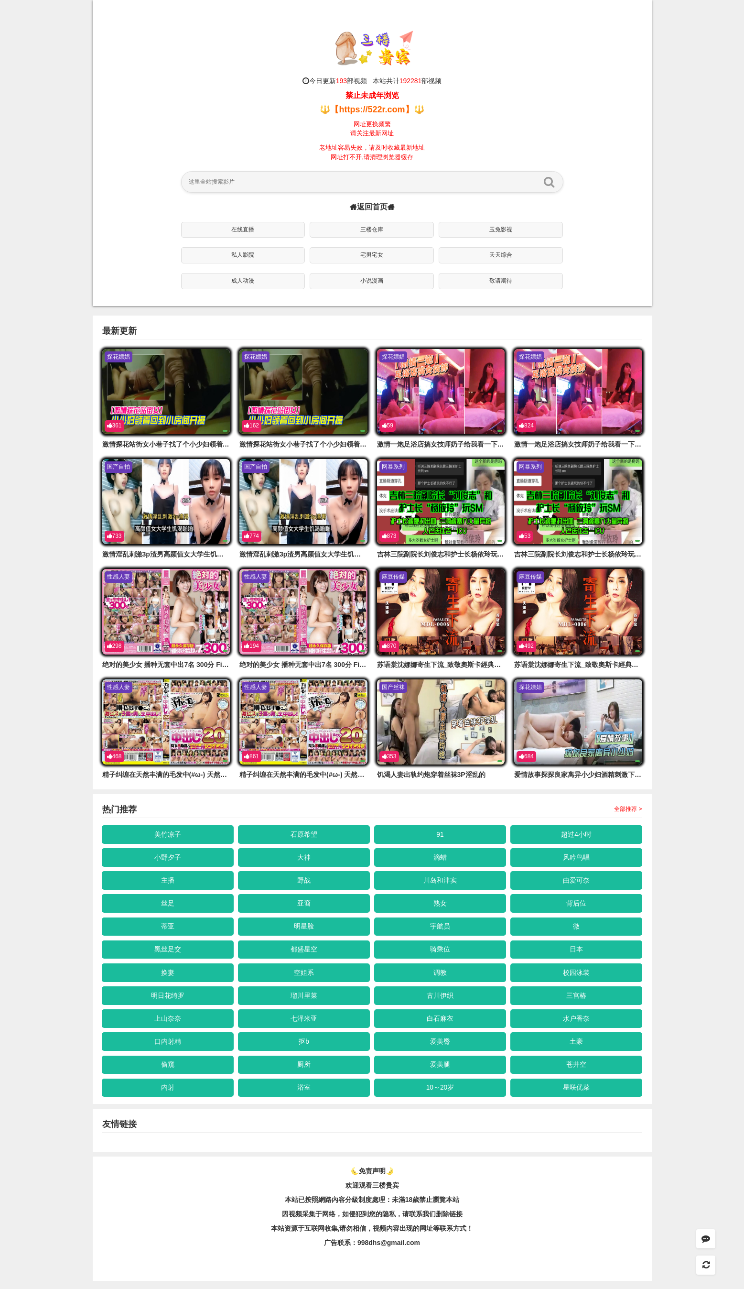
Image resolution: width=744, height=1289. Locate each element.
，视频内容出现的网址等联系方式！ (419, 1236)
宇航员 (440, 929)
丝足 (167, 905)
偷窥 (167, 1071)
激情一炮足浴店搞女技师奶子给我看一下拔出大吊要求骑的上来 (470, 444)
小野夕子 (167, 858)
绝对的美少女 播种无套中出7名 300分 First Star (174, 664)
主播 (167, 881)
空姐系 (304, 977)
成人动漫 (242, 280)
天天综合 (500, 254)
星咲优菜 (576, 1095)
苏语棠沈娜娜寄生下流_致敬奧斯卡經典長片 (442, 664)
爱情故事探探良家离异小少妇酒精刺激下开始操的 (587, 774)
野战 (304, 881)
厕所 (304, 1071)
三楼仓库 (371, 229)
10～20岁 (440, 1095)
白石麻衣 (440, 1024)
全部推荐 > (628, 809)
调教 (440, 977)
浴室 (304, 1095)
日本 (576, 953)
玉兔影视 (500, 229)
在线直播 (242, 229)
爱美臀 (440, 1048)
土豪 (576, 1048)
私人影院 (242, 254)
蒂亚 (167, 929)
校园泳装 (576, 977)
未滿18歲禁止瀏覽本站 (426, 1208)
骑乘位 (440, 953)
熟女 (440, 905)
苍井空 (576, 1071)
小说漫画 (371, 280)
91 (440, 834)
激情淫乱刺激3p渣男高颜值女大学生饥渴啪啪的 (173, 554)
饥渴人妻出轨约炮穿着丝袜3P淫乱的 (431, 774)
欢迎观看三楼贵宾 (372, 1193)
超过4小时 (576, 834)
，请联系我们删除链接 (429, 1222)
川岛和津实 (440, 881)
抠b (304, 1048)
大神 (304, 858)
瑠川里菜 (304, 1000)
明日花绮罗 (167, 1000)
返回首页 (372, 207)
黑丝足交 (167, 953)
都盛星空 (304, 953)
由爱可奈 (576, 881)
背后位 (576, 905)
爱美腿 (440, 1071)
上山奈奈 (167, 1024)
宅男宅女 (371, 254)
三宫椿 (576, 1000)
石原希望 (304, 834)
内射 (167, 1095)
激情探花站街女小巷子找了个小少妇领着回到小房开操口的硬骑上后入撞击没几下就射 (229, 444)
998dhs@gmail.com (388, 1251)
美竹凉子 (167, 834)
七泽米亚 (304, 1024)
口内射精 (167, 1048)
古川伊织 (440, 1000)
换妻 (167, 977)
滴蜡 (440, 858)
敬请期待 (500, 280)
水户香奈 (576, 1024)
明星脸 (304, 929)
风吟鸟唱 (576, 858)
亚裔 (304, 905)
